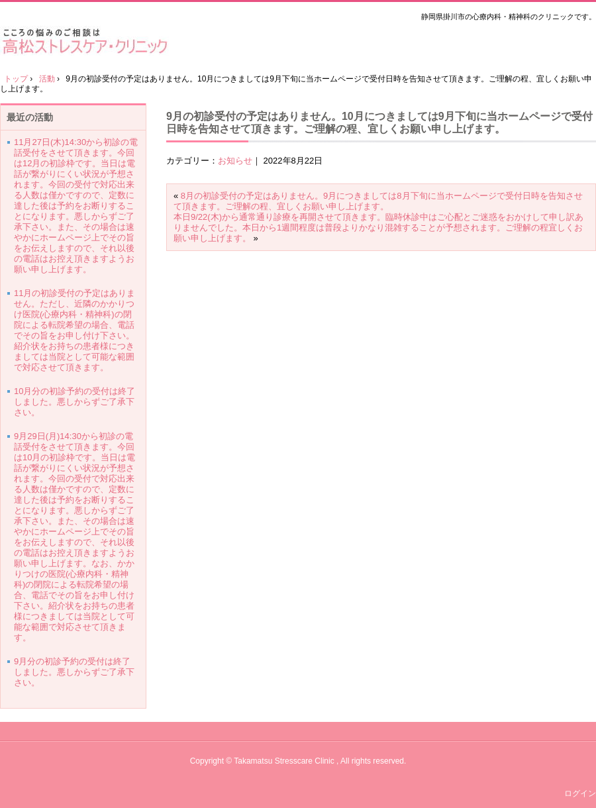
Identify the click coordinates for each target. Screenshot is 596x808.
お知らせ (235, 161)
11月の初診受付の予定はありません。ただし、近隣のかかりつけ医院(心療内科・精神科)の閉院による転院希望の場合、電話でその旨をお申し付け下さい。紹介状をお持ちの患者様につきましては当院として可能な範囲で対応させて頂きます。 (74, 330)
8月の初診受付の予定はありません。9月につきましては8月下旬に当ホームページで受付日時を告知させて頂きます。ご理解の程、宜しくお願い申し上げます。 (378, 201)
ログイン (580, 793)
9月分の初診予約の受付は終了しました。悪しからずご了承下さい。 (74, 671)
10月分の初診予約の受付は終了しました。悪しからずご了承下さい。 (74, 401)
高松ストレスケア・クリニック (89, 41)
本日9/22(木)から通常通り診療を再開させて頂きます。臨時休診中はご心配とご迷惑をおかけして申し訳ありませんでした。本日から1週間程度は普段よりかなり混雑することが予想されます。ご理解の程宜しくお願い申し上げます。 (378, 227)
